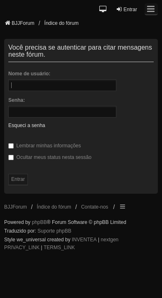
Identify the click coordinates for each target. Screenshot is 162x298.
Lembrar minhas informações (44, 146)
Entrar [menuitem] (126, 9)
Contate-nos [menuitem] (94, 207)
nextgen (110, 240)
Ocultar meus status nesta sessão (49, 157)
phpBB (39, 222)
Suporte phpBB (54, 231)
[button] (103, 10)
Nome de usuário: (29, 74)
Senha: (16, 100)
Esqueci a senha (26, 125)
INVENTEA (84, 240)
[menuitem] (21, 247)
